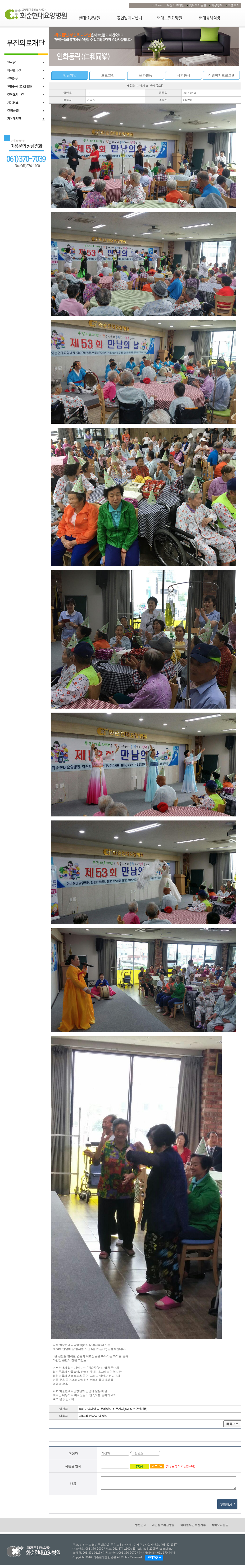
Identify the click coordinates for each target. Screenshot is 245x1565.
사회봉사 (183, 75)
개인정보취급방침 (163, 1525)
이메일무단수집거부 (193, 1525)
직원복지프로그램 (221, 75)
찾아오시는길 (197, 5)
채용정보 (217, 5)
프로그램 (107, 75)
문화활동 (145, 75)
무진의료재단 (175, 5)
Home (158, 5)
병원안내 (140, 1525)
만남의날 (70, 75)
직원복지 (233, 5)
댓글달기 (227, 1504)
